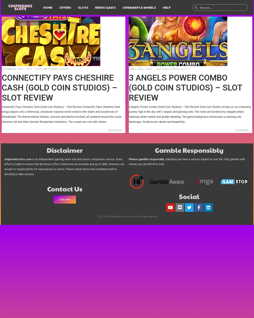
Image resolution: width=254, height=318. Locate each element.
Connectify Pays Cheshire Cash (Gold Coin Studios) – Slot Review (59, 88)
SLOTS (83, 7)
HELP (167, 7)
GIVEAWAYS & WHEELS (139, 7)
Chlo (29, 69)
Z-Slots (64, 69)
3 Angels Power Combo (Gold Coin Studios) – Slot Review (185, 88)
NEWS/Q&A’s (105, 7)
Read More (115, 130)
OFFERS (65, 7)
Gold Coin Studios (46, 69)
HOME (47, 7)
